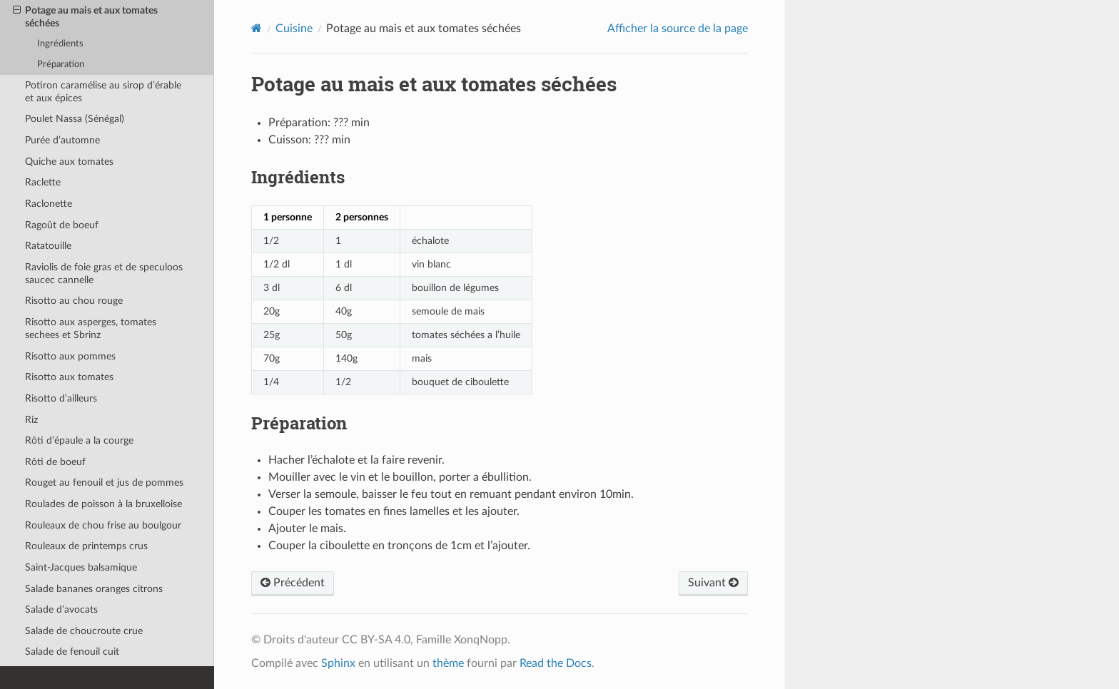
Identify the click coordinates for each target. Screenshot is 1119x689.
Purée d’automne (62, 140)
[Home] (256, 28)
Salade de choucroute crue (84, 631)
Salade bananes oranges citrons (94, 588)
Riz (31, 419)
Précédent (292, 582)
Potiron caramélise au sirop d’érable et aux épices (103, 91)
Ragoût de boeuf (61, 225)
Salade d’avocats (61, 609)
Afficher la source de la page (677, 28)
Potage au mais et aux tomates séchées (85, 16)
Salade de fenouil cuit (72, 651)
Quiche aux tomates (69, 161)
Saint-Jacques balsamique (81, 567)
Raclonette (48, 203)
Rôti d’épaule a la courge (79, 440)
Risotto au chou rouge (74, 300)
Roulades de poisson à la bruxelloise (103, 504)
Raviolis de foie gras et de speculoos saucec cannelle (104, 273)
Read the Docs (556, 663)
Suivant (713, 582)
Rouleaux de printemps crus (86, 546)
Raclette (43, 182)
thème (448, 663)
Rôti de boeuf (55, 461)
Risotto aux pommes (70, 356)
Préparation (60, 64)
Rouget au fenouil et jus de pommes (104, 482)
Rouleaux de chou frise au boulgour (103, 525)
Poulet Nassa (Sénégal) (74, 118)
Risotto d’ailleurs (61, 398)
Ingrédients (60, 44)
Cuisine (294, 28)
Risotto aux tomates (69, 377)
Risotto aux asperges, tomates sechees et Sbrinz (90, 328)
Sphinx (338, 663)
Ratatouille (48, 245)
